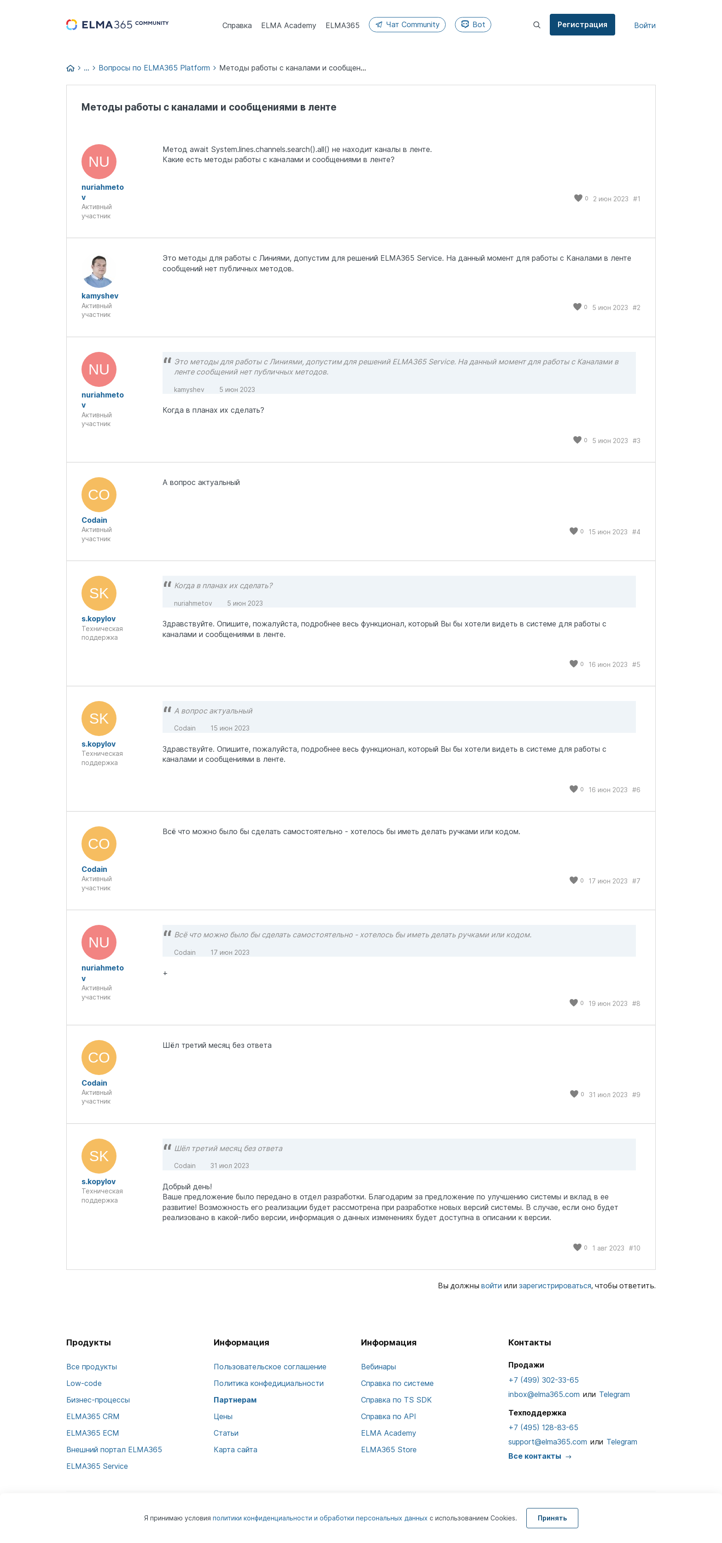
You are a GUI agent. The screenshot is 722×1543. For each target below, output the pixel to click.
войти (491, 1285)
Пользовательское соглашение (270, 1366)
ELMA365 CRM (93, 1416)
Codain (94, 520)
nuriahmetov (103, 192)
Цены (223, 1416)
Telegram (614, 1394)
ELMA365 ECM (92, 1433)
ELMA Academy (388, 1433)
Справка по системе (397, 1383)
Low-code (84, 1383)
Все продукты (91, 1366)
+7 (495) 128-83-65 (543, 1427)
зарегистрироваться (555, 1285)
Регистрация (582, 24)
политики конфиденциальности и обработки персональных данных (321, 1518)
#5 (636, 664)
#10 (634, 1248)
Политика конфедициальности (269, 1383)
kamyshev (100, 295)
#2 (636, 307)
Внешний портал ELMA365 (114, 1449)
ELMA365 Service (97, 1466)
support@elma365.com (547, 1441)
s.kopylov (99, 618)
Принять (552, 1518)
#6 (636, 790)
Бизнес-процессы (98, 1399)
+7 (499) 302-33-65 (543, 1380)
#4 (636, 532)
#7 (636, 881)
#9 (636, 1095)
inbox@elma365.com (544, 1394)
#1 (636, 199)
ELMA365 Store (389, 1449)
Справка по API (388, 1416)
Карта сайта (235, 1449)
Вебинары (378, 1366)
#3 (636, 440)
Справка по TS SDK (396, 1399)
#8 (636, 1003)
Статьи (226, 1433)
